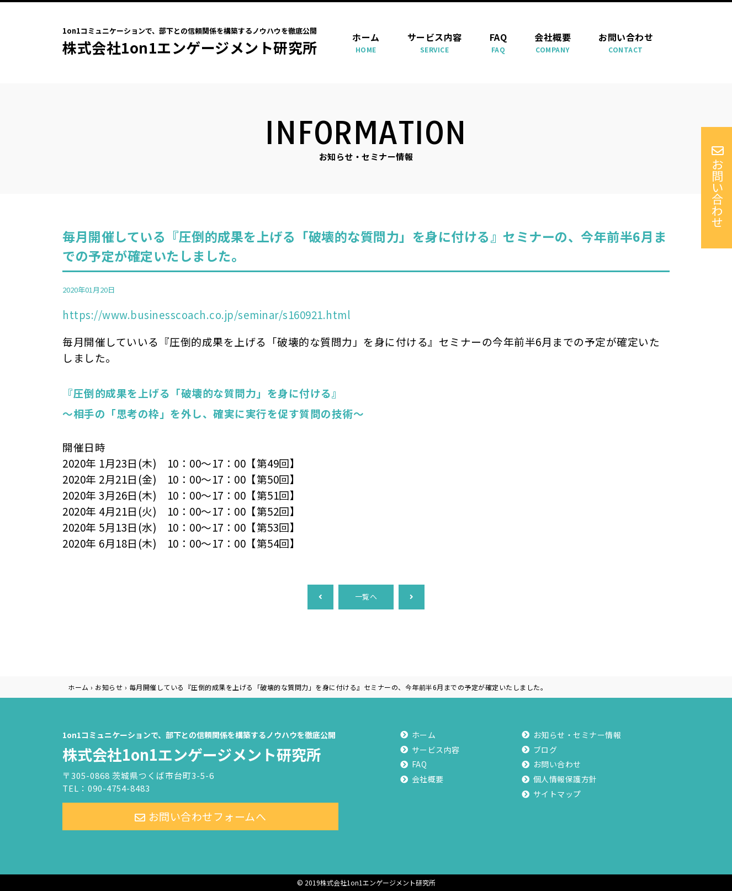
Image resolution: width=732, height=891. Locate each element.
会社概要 (552, 42)
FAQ (498, 42)
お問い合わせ (625, 42)
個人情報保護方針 (565, 778)
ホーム (366, 42)
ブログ (545, 749)
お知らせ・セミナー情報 (577, 734)
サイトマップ (557, 793)
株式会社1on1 (200, 745)
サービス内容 (434, 42)
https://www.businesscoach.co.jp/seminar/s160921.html (206, 314)
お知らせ (109, 687)
